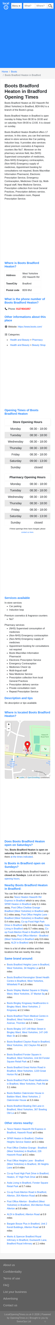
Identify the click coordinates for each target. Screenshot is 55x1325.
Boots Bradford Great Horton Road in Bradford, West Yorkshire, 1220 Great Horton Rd (26, 1071)
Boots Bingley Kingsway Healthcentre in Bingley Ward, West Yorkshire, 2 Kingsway (27, 1006)
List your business (15, 1291)
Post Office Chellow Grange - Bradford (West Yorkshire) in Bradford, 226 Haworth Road (27, 1151)
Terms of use (11, 1278)
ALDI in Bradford (19, 942)
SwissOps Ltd (24, 1321)
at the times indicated (22, 857)
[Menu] (16, 6)
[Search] (50, 6)
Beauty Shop (39, 345)
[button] (27, 745)
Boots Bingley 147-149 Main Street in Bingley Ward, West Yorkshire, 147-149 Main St (27, 1032)
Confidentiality (12, 1271)
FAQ (6, 1285)
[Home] (5, 5)
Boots (14, 71)
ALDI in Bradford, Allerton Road (23, 1214)
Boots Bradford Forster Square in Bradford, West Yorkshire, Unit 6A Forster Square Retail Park (28, 1058)
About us (9, 1265)
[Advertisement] (27, 40)
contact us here (27, 532)
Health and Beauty (19, 340)
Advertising (10, 1298)
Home (5, 71)
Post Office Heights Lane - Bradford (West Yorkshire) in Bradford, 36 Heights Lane (28, 1164)
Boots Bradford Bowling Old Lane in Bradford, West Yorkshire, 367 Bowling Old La (27, 1109)
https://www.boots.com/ (30, 326)
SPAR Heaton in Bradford (18, 904)
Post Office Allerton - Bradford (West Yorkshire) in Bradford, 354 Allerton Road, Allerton (28, 1205)
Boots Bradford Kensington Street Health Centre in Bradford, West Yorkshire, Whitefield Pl (28, 981)
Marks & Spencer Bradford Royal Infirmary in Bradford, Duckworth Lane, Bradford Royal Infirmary (27, 1240)
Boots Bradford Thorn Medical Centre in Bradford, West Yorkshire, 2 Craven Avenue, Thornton (27, 1019)
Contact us (10, 1305)
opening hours (12, 878)
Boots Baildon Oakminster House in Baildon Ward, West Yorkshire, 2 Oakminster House (25, 1096)
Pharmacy (37, 340)
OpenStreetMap (33, 778)
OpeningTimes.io (19, 1318)
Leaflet (20, 778)
